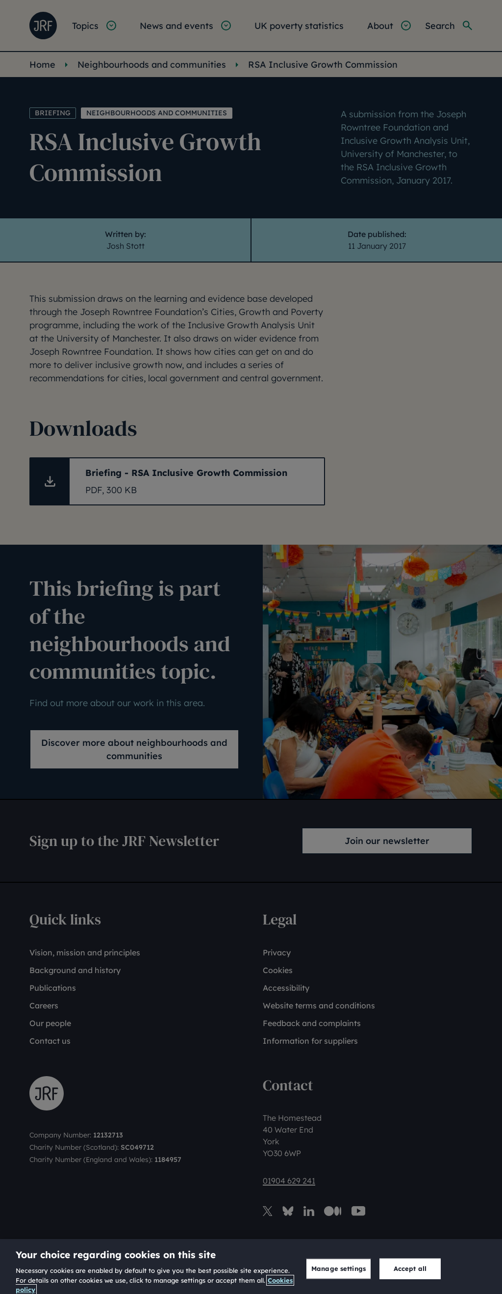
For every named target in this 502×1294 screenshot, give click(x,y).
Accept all (410, 1275)
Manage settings (338, 1275)
